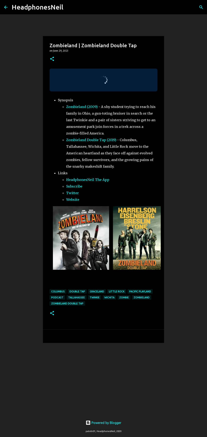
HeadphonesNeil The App (87, 180)
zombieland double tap (67, 303)
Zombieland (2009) (82, 107)
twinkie (95, 297)
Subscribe (74, 186)
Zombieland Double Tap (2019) (91, 140)
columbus (58, 291)
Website (72, 199)
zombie (124, 297)
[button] (52, 59)
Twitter (72, 193)
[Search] (69, 7)
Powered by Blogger (103, 423)
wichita (109, 297)
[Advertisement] (103, 378)
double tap (77, 291)
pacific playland (140, 291)
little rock (116, 291)
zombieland (142, 297)
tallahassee (76, 297)
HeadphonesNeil (37, 7)
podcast (57, 297)
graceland (97, 291)
